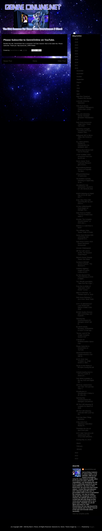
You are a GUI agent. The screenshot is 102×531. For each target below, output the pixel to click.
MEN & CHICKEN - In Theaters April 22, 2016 (84, 293)
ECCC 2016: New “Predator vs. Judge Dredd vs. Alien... (83, 361)
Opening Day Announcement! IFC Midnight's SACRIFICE (84, 399)
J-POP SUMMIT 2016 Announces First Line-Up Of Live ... (84, 156)
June (78, 88)
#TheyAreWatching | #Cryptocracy (83, 175)
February (79, 446)
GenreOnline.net (90, 469)
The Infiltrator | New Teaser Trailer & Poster (84, 231)
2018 (77, 62)
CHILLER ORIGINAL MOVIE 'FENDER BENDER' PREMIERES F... (84, 116)
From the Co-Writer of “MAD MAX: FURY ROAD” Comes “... (83, 288)
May (78, 91)
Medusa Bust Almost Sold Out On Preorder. (84, 151)
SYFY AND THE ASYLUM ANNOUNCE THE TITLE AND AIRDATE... (84, 435)
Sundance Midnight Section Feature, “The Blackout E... (84, 264)
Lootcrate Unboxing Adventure (82, 102)
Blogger (91, 527)
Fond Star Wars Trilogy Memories (83, 418)
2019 (77, 59)
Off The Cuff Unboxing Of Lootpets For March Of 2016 (84, 406)
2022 (77, 51)
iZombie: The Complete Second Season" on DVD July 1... (84, 221)
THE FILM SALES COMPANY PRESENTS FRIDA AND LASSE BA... (85, 108)
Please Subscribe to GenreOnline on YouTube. (82, 348)
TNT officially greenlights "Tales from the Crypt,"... (85, 282)
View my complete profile (80, 514)
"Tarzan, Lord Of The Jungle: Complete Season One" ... (83, 335)
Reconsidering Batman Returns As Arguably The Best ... (83, 169)
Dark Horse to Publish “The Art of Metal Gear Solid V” (84, 214)
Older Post (62, 61)
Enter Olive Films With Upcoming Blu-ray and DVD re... (84, 201)
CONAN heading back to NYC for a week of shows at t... (84, 374)
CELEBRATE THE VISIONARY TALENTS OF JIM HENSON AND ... (84, 187)
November (80, 73)
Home (35, 61)
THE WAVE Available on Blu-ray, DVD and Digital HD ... (85, 380)
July (78, 85)
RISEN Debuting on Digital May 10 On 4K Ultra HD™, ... (85, 195)
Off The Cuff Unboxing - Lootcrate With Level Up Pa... (85, 412)
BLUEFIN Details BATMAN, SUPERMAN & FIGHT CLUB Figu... (84, 328)
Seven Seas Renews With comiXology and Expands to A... (84, 237)
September (80, 79)
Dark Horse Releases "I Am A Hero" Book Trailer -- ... (85, 299)
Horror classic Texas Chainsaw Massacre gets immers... (83, 163)
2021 (77, 54)
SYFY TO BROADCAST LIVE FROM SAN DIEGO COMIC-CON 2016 (84, 306)
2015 (77, 453)
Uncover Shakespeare (83, 248)
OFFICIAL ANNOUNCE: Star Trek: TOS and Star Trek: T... (85, 386)
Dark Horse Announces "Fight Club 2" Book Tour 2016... (83, 124)
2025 (77, 42)
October (79, 76)
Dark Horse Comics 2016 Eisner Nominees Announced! (84, 243)
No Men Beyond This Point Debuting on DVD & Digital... (84, 277)
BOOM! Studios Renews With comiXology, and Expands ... (84, 314)
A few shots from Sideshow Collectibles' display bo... (84, 423)
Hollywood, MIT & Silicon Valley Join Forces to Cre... (84, 137)
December (80, 71)
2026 (77, 39)
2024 (77, 45)
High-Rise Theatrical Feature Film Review (83, 97)
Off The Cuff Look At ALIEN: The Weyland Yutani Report (84, 252)
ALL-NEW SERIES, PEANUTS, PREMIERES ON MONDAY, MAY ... (83, 144)
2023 (77, 48)
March (78, 443)
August (78, 82)
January (79, 449)
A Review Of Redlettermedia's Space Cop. (85, 341)
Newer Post (7, 61)
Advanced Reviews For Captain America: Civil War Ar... (84, 354)
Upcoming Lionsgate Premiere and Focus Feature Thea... (83, 130)
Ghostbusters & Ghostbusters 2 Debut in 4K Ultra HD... (85, 393)
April (78, 94)
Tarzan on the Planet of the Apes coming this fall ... (85, 367)
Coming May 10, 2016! (83, 440)
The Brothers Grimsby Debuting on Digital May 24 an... (85, 180)
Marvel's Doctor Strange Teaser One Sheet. (84, 258)
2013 (77, 458)
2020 (77, 56)
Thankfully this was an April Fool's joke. (83, 429)
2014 (77, 455)
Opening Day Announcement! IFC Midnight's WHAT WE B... (84, 321)
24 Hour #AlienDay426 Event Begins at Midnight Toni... (83, 208)
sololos (79, 527)
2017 (77, 65)
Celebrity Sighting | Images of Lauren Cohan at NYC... (82, 270)
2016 (77, 68)
